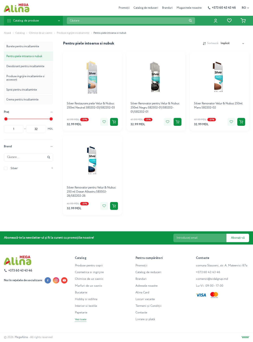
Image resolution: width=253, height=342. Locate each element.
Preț (6, 112)
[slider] (6, 119)
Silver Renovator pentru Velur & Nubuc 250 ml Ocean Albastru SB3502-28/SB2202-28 (91, 191)
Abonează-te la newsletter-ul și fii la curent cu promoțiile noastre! (49, 237)
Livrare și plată (145, 319)
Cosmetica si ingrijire (89, 272)
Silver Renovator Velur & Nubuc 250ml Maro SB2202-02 (218, 105)
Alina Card (142, 292)
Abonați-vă (238, 238)
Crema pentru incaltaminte (22, 100)
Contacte (141, 312)
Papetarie (81, 312)
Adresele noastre (146, 286)
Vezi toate (80, 319)
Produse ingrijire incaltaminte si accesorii (25, 78)
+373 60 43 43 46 (208, 272)
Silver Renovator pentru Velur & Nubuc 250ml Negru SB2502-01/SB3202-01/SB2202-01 (155, 107)
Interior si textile (86, 306)
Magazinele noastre (189, 8)
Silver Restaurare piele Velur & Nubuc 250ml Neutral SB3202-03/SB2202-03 (91, 105)
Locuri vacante (145, 299)
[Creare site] (245, 337)
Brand (8, 146)
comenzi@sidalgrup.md (212, 279)
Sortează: (213, 43)
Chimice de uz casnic (40, 33)
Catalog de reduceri (145, 8)
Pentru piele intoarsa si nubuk (24, 56)
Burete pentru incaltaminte (22, 46)
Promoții (124, 8)
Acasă (7, 33)
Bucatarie (81, 292)
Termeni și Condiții (148, 306)
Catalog (20, 33)
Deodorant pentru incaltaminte (25, 66)
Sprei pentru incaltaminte (21, 90)
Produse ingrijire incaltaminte (73, 33)
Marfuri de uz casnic (88, 286)
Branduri (167, 8)
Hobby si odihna (86, 299)
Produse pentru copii (89, 265)
